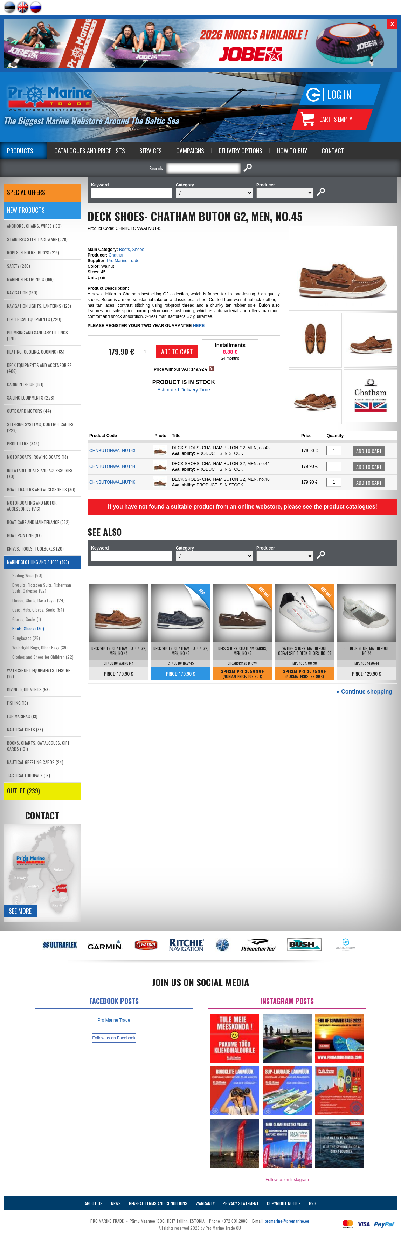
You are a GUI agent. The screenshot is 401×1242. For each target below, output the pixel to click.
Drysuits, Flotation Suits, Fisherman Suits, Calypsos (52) (41, 588)
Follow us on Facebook (113, 1038)
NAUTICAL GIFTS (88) (25, 729)
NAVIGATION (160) (22, 292)
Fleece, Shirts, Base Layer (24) (38, 600)
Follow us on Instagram (287, 1179)
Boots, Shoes (131, 249)
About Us (94, 1203)
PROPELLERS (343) (23, 443)
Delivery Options (240, 150)
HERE (199, 325)
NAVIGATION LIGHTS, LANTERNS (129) (39, 306)
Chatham (117, 255)
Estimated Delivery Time (183, 390)
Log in (339, 94)
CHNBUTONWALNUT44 (112, 466)
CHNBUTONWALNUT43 (112, 450)
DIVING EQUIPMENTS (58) (28, 689)
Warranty (205, 1203)
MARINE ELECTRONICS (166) (30, 279)
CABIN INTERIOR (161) (25, 384)
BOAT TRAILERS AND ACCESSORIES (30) (41, 489)
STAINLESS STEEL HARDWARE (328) (37, 239)
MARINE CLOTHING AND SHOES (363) (38, 562)
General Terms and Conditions (158, 1203)
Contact (333, 150)
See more (20, 910)
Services (150, 150)
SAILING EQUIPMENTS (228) (30, 398)
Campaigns (190, 150)
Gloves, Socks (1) (26, 619)
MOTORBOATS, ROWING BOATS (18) (37, 457)
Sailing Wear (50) (27, 575)
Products (20, 150)
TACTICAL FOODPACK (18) (28, 775)
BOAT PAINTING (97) (24, 535)
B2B (312, 1203)
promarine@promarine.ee (287, 1221)
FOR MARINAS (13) (22, 716)
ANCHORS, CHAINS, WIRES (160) (34, 226)
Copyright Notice (283, 1203)
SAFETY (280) (18, 266)
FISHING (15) (17, 703)
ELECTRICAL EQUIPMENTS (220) (34, 319)
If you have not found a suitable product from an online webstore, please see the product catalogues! (242, 507)
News (116, 1203)
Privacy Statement (241, 1203)
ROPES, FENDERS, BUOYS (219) (33, 252)
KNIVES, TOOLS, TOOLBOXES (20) (35, 549)
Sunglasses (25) (26, 638)
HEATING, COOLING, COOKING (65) (35, 352)
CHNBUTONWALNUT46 (112, 482)
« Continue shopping (364, 692)
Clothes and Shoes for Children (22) (43, 657)
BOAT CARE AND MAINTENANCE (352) (38, 522)
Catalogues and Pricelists (89, 150)
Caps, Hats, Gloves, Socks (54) (38, 610)
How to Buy (292, 150)
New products (26, 209)
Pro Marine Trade (123, 260)
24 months (230, 358)
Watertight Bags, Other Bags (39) (40, 647)
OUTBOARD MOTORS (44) (29, 411)
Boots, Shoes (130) (28, 629)
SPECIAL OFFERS (26, 192)
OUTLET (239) (23, 790)
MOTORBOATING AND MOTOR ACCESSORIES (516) (32, 506)
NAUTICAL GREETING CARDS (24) (35, 762)
